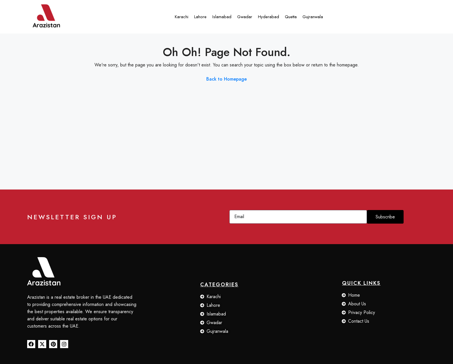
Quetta (291, 17)
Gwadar (244, 17)
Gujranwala (312, 17)
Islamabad (221, 17)
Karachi (181, 17)
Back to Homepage (226, 79)
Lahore (200, 17)
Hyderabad (268, 17)
